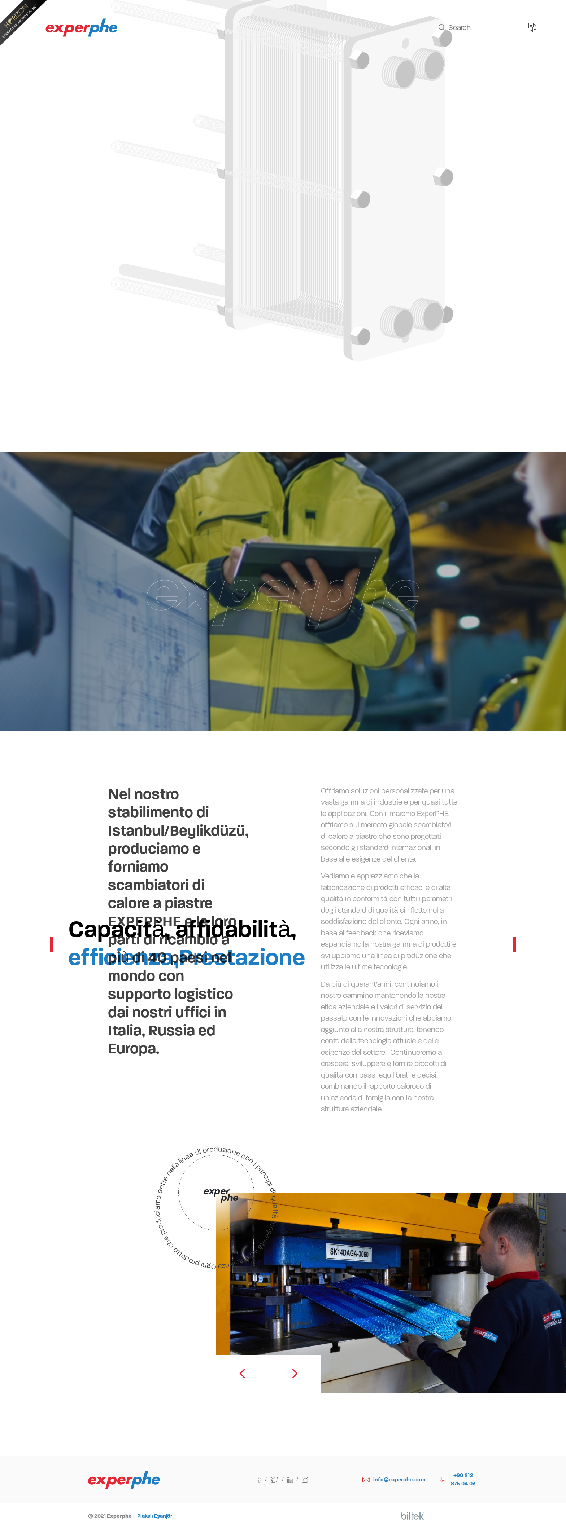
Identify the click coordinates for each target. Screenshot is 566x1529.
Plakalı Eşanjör (154, 1516)
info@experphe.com (393, 1480)
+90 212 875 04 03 (458, 1479)
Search (455, 27)
